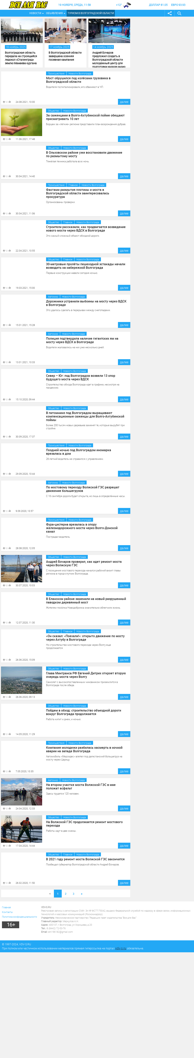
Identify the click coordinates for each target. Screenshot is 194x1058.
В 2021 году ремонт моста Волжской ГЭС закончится (85, 859)
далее (124, 102)
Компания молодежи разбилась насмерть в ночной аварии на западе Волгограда (84, 749)
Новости (35, 13)
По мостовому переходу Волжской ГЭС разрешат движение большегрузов (82, 489)
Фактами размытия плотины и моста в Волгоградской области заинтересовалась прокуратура (77, 193)
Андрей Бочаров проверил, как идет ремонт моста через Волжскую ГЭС (84, 563)
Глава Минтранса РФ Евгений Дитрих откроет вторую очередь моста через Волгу (86, 675)
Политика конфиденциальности (19, 916)
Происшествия (56, 73)
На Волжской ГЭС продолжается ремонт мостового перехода (84, 824)
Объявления (54, 13)
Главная (6, 907)
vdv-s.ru (120, 948)
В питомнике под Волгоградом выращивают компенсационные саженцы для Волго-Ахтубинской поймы (85, 416)
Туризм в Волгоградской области (91, 13)
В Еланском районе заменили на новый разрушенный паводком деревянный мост (86, 600)
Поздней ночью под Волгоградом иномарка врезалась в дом (78, 452)
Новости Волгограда (80, 73)
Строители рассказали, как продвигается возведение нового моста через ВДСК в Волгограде (86, 229)
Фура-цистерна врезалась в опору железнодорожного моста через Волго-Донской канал (82, 528)
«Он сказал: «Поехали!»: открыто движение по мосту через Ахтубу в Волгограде (85, 638)
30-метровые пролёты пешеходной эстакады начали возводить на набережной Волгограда (85, 266)
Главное (73, 185)
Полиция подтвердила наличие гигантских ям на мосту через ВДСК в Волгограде (82, 340)
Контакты (7, 912)
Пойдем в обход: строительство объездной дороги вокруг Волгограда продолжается (83, 712)
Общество (53, 110)
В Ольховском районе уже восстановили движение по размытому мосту (84, 154)
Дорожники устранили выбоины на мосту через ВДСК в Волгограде (86, 303)
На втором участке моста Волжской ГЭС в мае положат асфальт (81, 786)
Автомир (53, 296)
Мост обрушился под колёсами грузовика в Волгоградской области (78, 80)
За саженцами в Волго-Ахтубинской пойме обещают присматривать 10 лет (85, 117)
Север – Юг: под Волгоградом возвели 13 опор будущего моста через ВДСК (80, 377)
